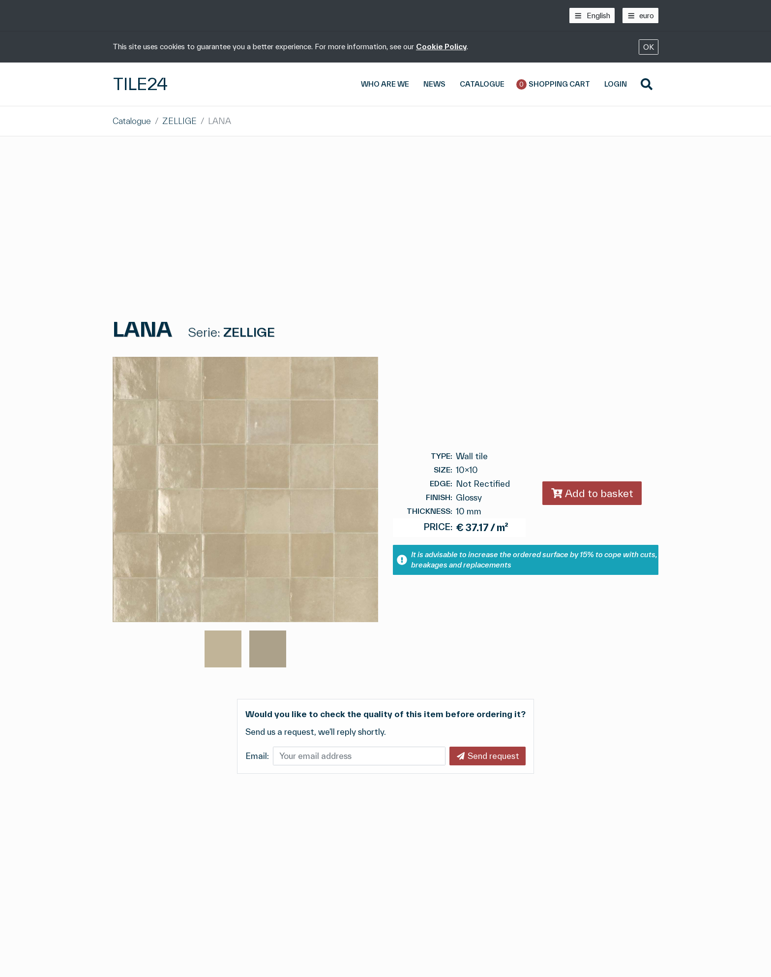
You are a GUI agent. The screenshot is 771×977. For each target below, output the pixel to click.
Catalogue (132, 121)
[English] (592, 15)
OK (648, 47)
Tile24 (140, 84)
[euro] (641, 15)
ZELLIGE (179, 121)
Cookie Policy (441, 46)
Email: (257, 755)
